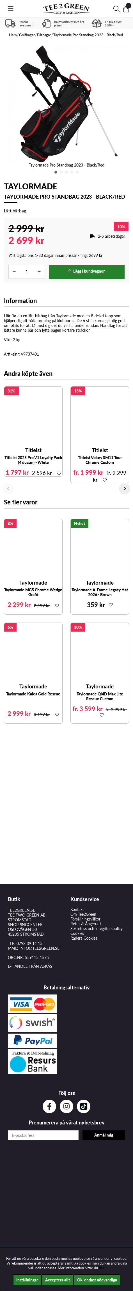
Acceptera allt (57, 1279)
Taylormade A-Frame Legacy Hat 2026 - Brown (100, 592)
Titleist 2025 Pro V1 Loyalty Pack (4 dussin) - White (33, 460)
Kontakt (77, 909)
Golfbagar (27, 35)
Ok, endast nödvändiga (97, 1279)
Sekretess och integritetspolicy (96, 928)
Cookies (77, 933)
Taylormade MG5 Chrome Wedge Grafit (33, 592)
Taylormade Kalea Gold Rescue (33, 693)
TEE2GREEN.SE (21, 910)
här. (102, 1268)
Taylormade (30, 186)
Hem (13, 35)
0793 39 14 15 (29, 943)
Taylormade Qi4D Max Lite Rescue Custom (100, 696)
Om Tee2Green (83, 914)
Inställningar (27, 1279)
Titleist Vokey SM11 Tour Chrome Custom (100, 460)
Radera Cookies (83, 938)
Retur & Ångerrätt (85, 923)
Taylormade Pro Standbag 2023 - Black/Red (88, 35)
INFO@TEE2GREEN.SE (39, 948)
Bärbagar (44, 35)
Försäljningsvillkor (85, 919)
